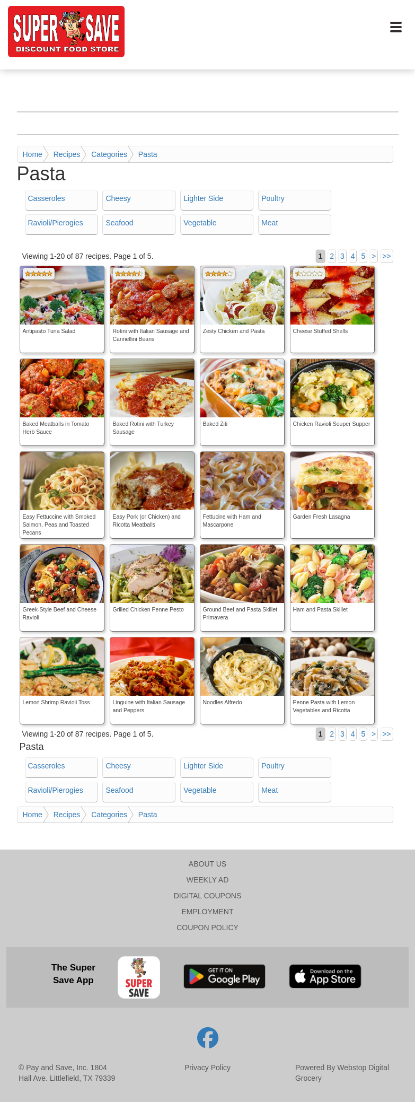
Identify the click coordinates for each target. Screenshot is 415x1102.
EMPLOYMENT (207, 911)
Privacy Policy (207, 1067)
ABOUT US (207, 864)
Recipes (67, 154)
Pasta (147, 154)
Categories (109, 154)
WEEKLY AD (208, 880)
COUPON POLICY (207, 927)
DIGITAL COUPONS (208, 895)
